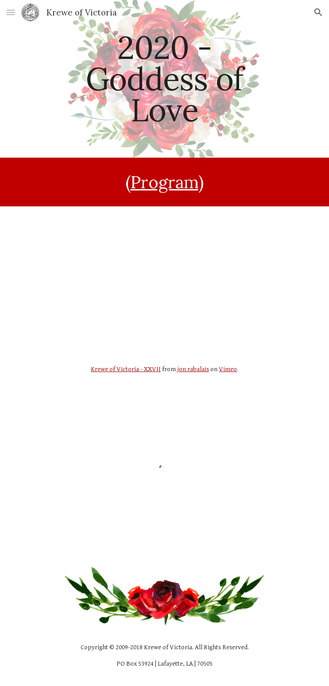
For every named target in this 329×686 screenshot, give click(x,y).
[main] (164, 78)
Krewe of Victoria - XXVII (126, 369)
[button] (10, 12)
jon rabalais (193, 369)
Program (164, 182)
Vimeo (228, 369)
